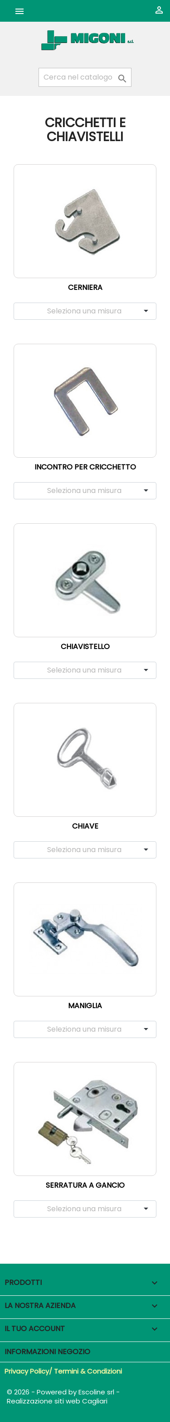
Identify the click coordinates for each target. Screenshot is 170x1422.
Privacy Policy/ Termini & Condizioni (63, 1371)
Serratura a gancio (85, 1185)
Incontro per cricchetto (85, 467)
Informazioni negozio (47, 1351)
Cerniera (85, 287)
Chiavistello (85, 646)
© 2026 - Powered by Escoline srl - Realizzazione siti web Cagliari (63, 1396)
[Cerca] (85, 77)
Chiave (85, 826)
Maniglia (85, 1005)
